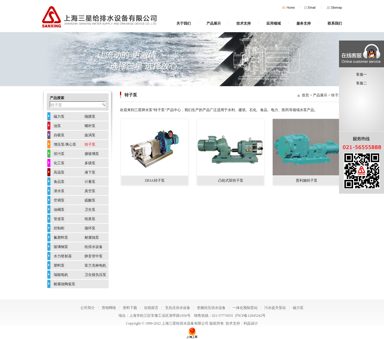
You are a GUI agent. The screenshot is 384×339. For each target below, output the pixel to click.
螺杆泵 (90, 126)
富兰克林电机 (95, 265)
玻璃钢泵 (61, 247)
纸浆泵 (90, 219)
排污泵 (59, 154)
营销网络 (109, 308)
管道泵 (59, 219)
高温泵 (59, 172)
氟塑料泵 (61, 237)
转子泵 (336, 95)
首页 (288, 7)
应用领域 (273, 23)
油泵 (57, 126)
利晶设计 (251, 323)
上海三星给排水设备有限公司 (185, 323)
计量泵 (90, 182)
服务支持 (303, 23)
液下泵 (90, 172)
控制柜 (59, 228)
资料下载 (130, 308)
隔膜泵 (90, 116)
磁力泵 (59, 116)
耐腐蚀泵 (92, 237)
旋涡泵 (90, 135)
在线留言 (151, 308)
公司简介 (87, 308)
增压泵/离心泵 (65, 144)
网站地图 (334, 7)
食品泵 (59, 182)
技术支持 (243, 23)
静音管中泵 (94, 256)
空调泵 (59, 200)
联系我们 (335, 23)
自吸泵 (59, 135)
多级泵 (90, 163)
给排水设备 (94, 247)
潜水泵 (59, 191)
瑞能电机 (61, 275)
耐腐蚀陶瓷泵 (64, 284)
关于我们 (183, 23)
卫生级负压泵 (95, 275)
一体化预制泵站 (245, 308)
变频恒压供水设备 (211, 308)
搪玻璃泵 (92, 154)
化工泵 (59, 163)
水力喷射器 (63, 256)
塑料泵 (59, 265)
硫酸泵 (90, 200)
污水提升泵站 (275, 308)
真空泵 (90, 191)
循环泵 (90, 228)
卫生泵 (90, 209)
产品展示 (213, 23)
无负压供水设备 (177, 308)
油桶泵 (59, 209)
